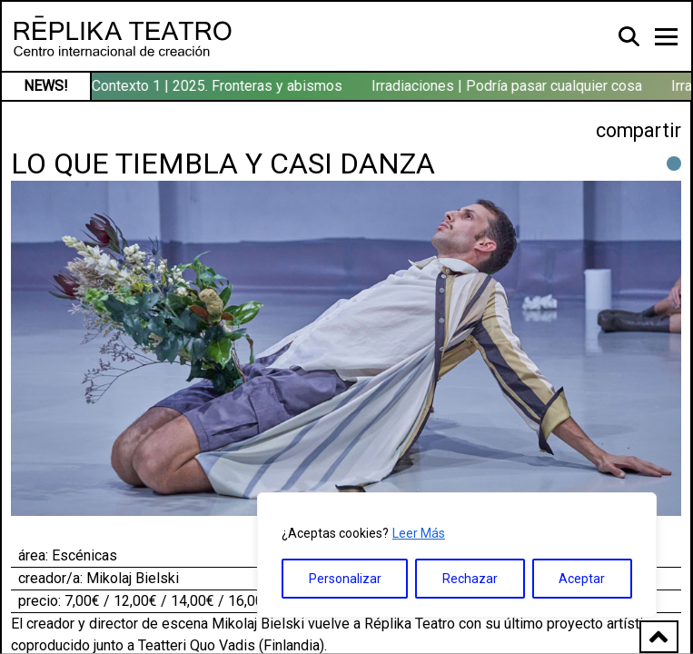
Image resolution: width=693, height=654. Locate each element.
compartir (638, 130)
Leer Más (418, 533)
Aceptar (582, 578)
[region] (457, 555)
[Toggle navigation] (666, 37)
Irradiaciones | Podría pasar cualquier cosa (508, 85)
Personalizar (345, 578)
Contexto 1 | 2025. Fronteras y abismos (219, 85)
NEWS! (46, 85)
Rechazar (470, 578)
